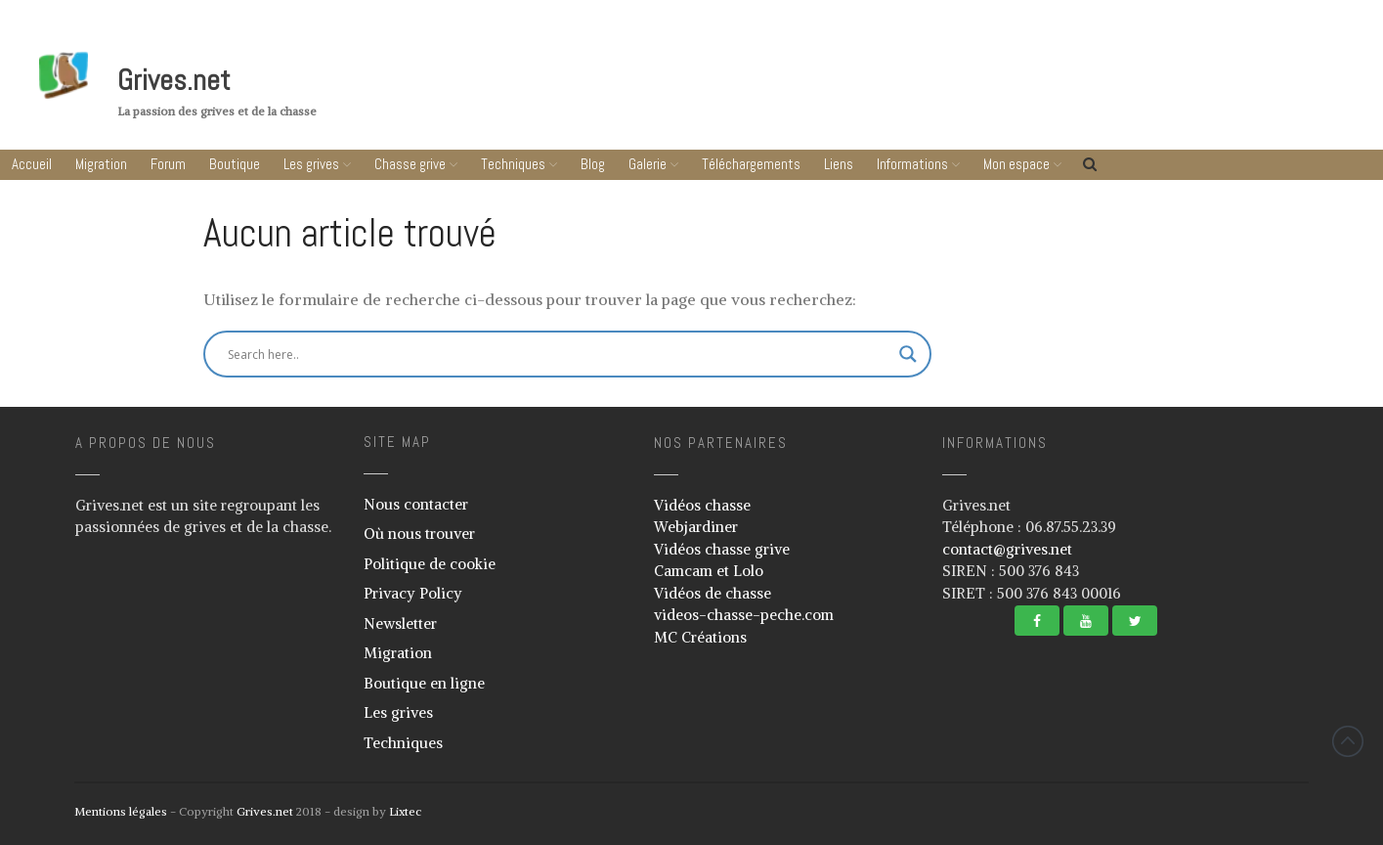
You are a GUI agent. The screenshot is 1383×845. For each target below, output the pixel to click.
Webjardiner (696, 526)
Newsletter (400, 623)
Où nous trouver (419, 533)
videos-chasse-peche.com (744, 614)
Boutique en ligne (424, 683)
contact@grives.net (1007, 549)
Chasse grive (410, 164)
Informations (912, 164)
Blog (593, 164)
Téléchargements (751, 164)
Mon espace (1016, 164)
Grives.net (174, 80)
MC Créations (700, 637)
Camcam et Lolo (708, 570)
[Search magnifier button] (908, 354)
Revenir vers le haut (1347, 741)
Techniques (513, 164)
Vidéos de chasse (712, 593)
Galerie (647, 164)
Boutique (234, 164)
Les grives (311, 164)
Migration (101, 164)
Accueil (32, 164)
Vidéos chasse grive (722, 549)
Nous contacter (416, 504)
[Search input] (472, 354)
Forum (168, 164)
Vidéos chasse (702, 505)
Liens (838, 164)
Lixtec (405, 811)
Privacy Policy (413, 593)
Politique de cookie (430, 564)
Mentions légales (120, 811)
